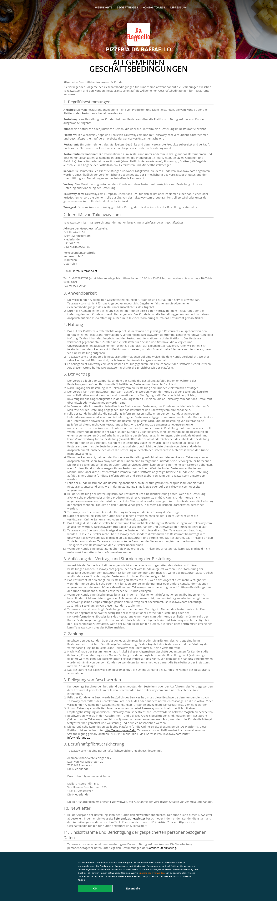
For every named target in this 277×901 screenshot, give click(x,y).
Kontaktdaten (154, 7)
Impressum (177, 7)
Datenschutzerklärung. (162, 848)
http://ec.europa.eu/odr (120, 730)
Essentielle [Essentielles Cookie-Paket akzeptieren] (133, 888)
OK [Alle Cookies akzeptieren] (95, 888)
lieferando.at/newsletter (130, 818)
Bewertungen (127, 7)
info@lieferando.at (85, 271)
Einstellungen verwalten (151, 872)
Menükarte (103, 7)
